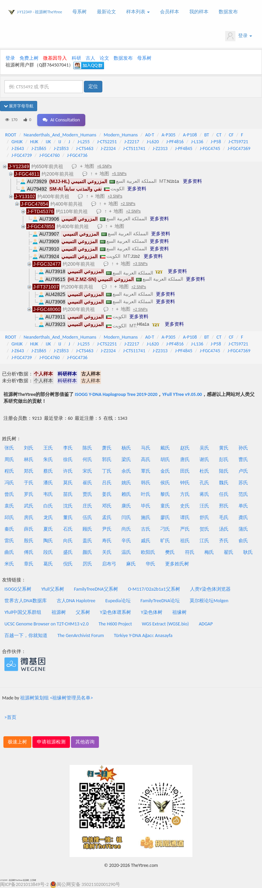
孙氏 (243, 448)
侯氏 (165, 483)
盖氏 (87, 541)
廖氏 (165, 517)
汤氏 (224, 529)
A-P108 (190, 135)
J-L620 (153, 142)
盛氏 (68, 552)
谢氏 (204, 459)
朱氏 (48, 459)
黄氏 (224, 448)
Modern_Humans (121, 135)
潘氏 (48, 483)
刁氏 (165, 529)
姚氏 (126, 483)
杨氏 (126, 448)
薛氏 (28, 529)
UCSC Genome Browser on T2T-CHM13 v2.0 (46, 624)
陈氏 (87, 448)
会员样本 (169, 12)
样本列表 (138, 12)
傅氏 (28, 552)
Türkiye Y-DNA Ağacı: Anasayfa (143, 635)
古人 (90, 58)
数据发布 (228, 12)
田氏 (185, 471)
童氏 (165, 506)
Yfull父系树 (52, 589)
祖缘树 (179, 612)
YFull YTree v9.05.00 (182, 394)
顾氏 (87, 529)
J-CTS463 (84, 148)
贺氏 (204, 529)
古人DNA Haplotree (76, 601)
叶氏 (145, 494)
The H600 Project (115, 624)
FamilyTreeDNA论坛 (160, 601)
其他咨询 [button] (84, 742)
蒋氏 (204, 494)
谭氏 (185, 517)
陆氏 (224, 471)
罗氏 (28, 494)
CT (219, 135)
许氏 (68, 471)
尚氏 (126, 529)
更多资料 (192, 181)
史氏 (185, 506)
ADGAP (206, 624)
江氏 (204, 541)
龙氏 (48, 517)
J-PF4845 (183, 148)
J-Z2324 (108, 148)
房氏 (28, 517)
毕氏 (145, 506)
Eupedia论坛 (118, 601)
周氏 (9, 459)
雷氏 (9, 541)
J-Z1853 (61, 148)
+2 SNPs (128, 204)
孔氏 (204, 483)
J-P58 (216, 142)
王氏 (48, 448)
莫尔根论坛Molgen (209, 601)
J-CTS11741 (134, 148)
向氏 (68, 541)
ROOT (10, 135)
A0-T (149, 135)
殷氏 (28, 541)
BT (206, 135)
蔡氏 (48, 471)
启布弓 (109, 564)
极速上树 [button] (17, 742)
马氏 (145, 448)
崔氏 (87, 483)
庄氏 (87, 506)
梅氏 (209, 552)
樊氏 (170, 552)
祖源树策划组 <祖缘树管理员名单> (56, 698)
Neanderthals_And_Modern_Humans (60, 135)
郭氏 (107, 459)
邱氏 (9, 517)
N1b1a (173, 181)
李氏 (68, 448)
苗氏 (68, 494)
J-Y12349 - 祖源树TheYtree (39, 12)
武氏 (28, 506)
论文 (104, 58)
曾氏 (9, 494)
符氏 (189, 552)
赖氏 (126, 494)
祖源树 (59, 612)
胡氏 (165, 459)
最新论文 (106, 12)
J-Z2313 (160, 148)
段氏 (48, 552)
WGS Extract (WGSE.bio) (165, 624)
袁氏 (9, 506)
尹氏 (107, 529)
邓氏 (107, 506)
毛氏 (224, 517)
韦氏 (48, 494)
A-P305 (169, 135)
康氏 (126, 506)
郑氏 (28, 471)
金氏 (165, 471)
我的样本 (198, 12)
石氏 (68, 529)
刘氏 (28, 448)
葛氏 (48, 564)
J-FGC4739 (22, 155)
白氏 (48, 506)
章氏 (28, 564)
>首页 (10, 717)
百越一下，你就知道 (25, 635)
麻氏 (131, 564)
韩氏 (145, 483)
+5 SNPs (119, 174)
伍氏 (87, 517)
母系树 (79, 12)
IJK (48, 142)
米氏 (9, 564)
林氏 (28, 459)
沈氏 (68, 506)
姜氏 (107, 494)
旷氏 (165, 541)
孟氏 (107, 517)
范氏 (243, 494)
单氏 (243, 506)
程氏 (9, 471)
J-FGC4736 (77, 155)
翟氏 (228, 552)
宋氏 (87, 471)
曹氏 (243, 459)
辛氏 (126, 541)
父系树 (83, 612)
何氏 (87, 459)
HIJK (34, 142)
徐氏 (68, 459)
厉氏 (87, 564)
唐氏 (185, 459)
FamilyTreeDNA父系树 (96, 589)
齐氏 (224, 541)
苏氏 (243, 483)
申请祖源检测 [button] (51, 742)
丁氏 (107, 471)
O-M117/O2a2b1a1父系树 (154, 589)
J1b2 (135, 256)
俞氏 (243, 541)
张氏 (9, 448)
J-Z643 (18, 148)
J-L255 (83, 142)
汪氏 (204, 506)
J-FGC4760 (49, 155)
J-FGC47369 (239, 148)
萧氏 (107, 448)
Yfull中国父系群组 (22, 612)
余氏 (126, 471)
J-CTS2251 (107, 142)
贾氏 (87, 494)
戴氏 (165, 448)
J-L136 (197, 142)
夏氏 (48, 529)
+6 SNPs (104, 166)
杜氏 (204, 471)
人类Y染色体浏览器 (210, 589)
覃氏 (145, 471)
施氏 (145, 517)
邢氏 (224, 506)
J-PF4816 (175, 142)
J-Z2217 (131, 142)
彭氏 (224, 459)
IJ (59, 142)
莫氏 (68, 483)
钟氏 (185, 483)
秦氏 (9, 529)
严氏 (185, 529)
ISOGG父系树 (17, 589)
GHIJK (17, 142)
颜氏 (87, 552)
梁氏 (126, 459)
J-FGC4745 (210, 148)
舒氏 (204, 517)
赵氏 (185, 448)
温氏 (126, 552)
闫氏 (126, 517)
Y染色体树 (151, 612)
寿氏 (107, 541)
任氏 (224, 494)
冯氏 (9, 483)
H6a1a (143, 324)
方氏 (185, 494)
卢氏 (243, 471)
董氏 (68, 517)
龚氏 (243, 517)
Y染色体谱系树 (115, 612)
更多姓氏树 (177, 564)
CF (231, 135)
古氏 (145, 529)
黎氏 (165, 494)
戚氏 (145, 541)
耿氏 (248, 552)
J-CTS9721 (238, 142)
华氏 (150, 564)
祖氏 (185, 541)
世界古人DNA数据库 (25, 601)
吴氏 (204, 448)
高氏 (145, 459)
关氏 (107, 552)
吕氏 (107, 483)
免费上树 (29, 58)
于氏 (28, 483)
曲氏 (9, 552)
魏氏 (224, 483)
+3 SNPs (114, 196)
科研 (76, 58)
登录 (238, 36)
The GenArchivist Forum (80, 635)
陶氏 (48, 541)
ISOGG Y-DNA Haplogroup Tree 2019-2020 (116, 394)
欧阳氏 (148, 552)
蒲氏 (243, 529)
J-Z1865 (38, 148)
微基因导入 (55, 58)
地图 (89, 166)
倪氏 (68, 564)
